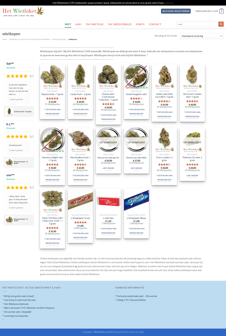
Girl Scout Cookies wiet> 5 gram (192, 95)
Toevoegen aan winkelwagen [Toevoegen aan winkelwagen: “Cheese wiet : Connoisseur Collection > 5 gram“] (108, 117)
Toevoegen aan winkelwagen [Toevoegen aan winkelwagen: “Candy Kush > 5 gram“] (80, 111)
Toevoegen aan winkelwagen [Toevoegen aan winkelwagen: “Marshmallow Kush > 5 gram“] (80, 177)
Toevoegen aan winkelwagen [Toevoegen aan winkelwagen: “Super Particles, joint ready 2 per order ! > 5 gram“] (52, 241)
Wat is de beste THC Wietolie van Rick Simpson (29, 307)
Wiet (68, 24)
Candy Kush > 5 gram (22, 111)
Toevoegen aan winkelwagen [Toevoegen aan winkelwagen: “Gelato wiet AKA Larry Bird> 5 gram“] (164, 114)
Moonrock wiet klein (136, 157)
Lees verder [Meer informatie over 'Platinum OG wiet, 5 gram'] (192, 175)
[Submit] (221, 24)
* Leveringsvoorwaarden (15, 315)
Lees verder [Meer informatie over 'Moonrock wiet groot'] (108, 168)
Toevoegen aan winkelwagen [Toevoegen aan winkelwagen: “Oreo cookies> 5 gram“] (164, 177)
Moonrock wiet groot (108, 157)
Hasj (78, 24)
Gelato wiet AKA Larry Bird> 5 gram (164, 95)
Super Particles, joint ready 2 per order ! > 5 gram (52, 221)
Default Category (59, 39)
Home (4, 39)
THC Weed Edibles (120, 24)
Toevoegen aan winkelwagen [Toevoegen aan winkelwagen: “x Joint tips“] (108, 231)
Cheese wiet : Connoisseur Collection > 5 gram (108, 97)
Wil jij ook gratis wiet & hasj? (19, 296)
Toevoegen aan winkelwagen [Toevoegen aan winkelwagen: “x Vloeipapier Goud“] (80, 235)
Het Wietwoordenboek (16, 303)
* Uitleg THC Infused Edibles (130, 299)
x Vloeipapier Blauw (136, 218)
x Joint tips (108, 218)
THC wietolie (95, 24)
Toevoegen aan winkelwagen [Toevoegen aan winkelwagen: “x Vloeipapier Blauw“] (136, 231)
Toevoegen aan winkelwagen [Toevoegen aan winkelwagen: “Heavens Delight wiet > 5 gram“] (52, 177)
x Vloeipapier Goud (80, 218)
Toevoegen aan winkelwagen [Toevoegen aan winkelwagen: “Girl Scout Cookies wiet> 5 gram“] (192, 114)
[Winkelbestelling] (202, 36)
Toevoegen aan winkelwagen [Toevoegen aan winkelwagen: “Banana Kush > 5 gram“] (52, 111)
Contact (155, 24)
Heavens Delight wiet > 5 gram (52, 159)
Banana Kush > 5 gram (21, 162)
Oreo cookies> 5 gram (164, 159)
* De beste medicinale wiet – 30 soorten (136, 296)
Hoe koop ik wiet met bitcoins (20, 299)
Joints (140, 24)
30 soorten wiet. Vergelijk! (18, 311)
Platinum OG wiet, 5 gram (192, 159)
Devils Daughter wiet (136, 94)
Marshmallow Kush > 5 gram (80, 159)
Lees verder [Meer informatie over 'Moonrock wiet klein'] (136, 168)
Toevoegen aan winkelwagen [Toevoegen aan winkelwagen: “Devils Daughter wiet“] (136, 111)
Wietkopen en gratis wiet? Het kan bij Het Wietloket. (29, 39)
